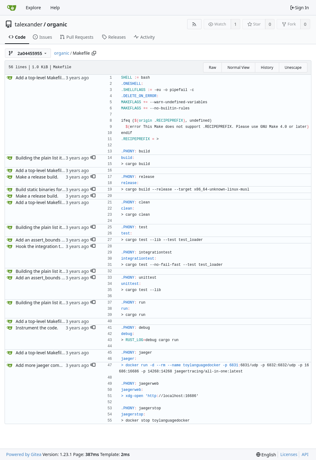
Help (55, 7)
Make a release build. (37, 177)
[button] (93, 158)
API (305, 454)
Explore (33, 7)
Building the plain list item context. (51, 158)
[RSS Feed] (194, 24)
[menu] (266, 455)
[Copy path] (94, 53)
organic (57, 24)
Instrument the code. (37, 328)
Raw (212, 67)
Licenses (289, 454)
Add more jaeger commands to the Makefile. (61, 365)
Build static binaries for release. (47, 189)
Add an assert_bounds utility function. (54, 240)
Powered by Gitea (23, 454)
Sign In (299, 7)
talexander (28, 24)
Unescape (293, 67)
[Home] (11, 7)
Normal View (238, 67)
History (267, 67)
